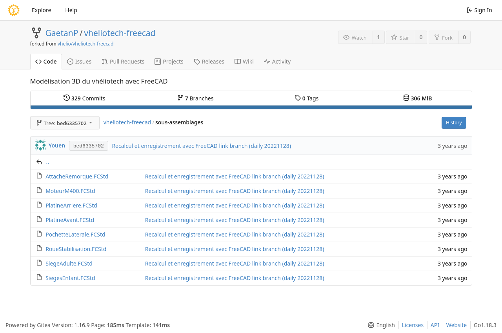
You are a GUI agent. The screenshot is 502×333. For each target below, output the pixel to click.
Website (456, 325)
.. (47, 162)
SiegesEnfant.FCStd (70, 278)
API (435, 325)
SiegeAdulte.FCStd (69, 263)
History (454, 122)
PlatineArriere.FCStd (71, 205)
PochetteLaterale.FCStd (75, 234)
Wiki (244, 61)
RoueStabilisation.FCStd (75, 249)
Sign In (479, 10)
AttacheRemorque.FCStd (76, 176)
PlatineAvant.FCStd (69, 220)
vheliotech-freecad (119, 33)
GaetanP (61, 33)
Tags (306, 98)
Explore (41, 10)
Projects (169, 61)
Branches (195, 98)
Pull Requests (123, 61)
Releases (209, 61)
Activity (277, 61)
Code (46, 61)
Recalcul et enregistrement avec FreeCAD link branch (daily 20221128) (201, 145)
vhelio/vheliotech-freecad (85, 43)
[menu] (380, 325)
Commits (84, 98)
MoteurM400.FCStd (70, 191)
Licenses (413, 325)
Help (71, 10)
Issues (79, 61)
